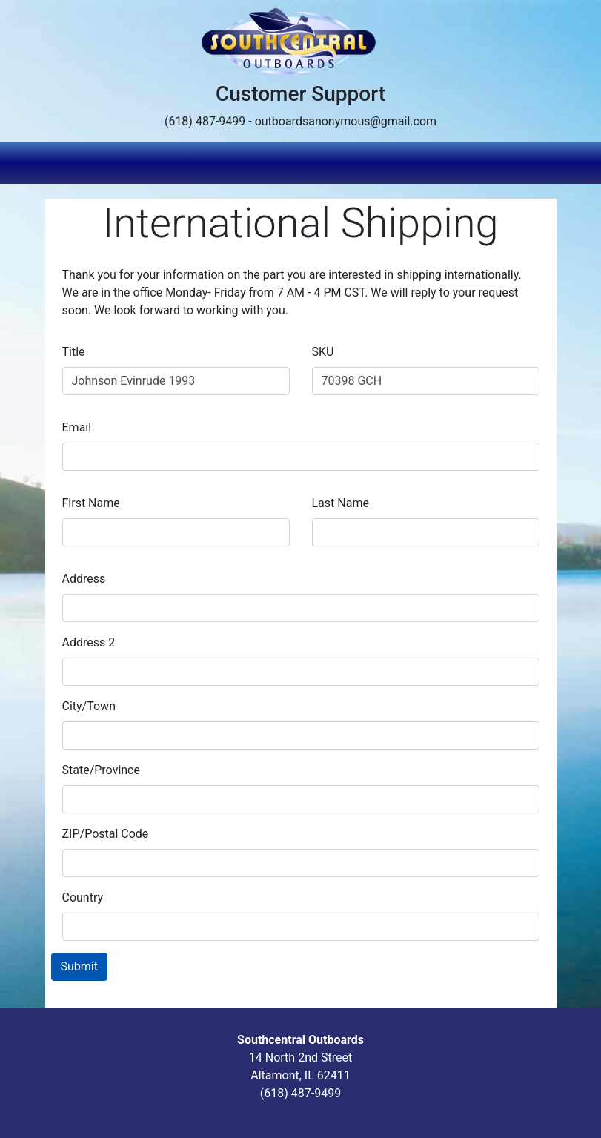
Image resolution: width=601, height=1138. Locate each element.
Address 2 (89, 642)
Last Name (340, 503)
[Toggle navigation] (547, 163)
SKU (323, 352)
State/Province (101, 770)
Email (77, 427)
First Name (91, 503)
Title (73, 352)
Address (84, 579)
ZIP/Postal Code (105, 834)
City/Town (89, 706)
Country (83, 897)
